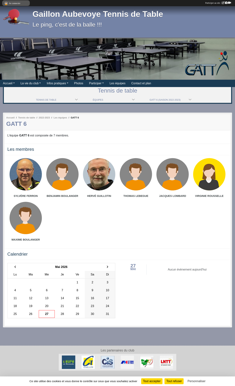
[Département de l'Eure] (68, 362)
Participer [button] (95, 83)
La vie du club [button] (30, 83)
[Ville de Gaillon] (88, 362)
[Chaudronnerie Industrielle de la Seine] (108, 362)
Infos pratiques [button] (56, 83)
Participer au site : (218, 3)
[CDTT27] (147, 362)
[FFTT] (127, 362)
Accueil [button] (7, 83)
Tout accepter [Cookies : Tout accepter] (152, 381)
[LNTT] (166, 362)
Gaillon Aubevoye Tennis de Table (97, 14)
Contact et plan (141, 83)
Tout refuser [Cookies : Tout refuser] (174, 381)
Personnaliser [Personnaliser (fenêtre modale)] (197, 381)
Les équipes (117, 83)
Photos (78, 83)
